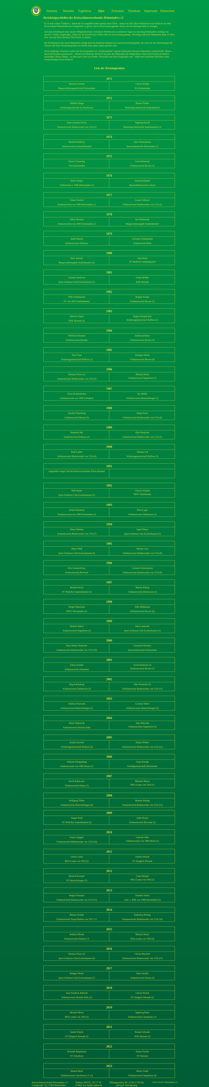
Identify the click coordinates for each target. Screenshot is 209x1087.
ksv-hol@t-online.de (92, 1085)
